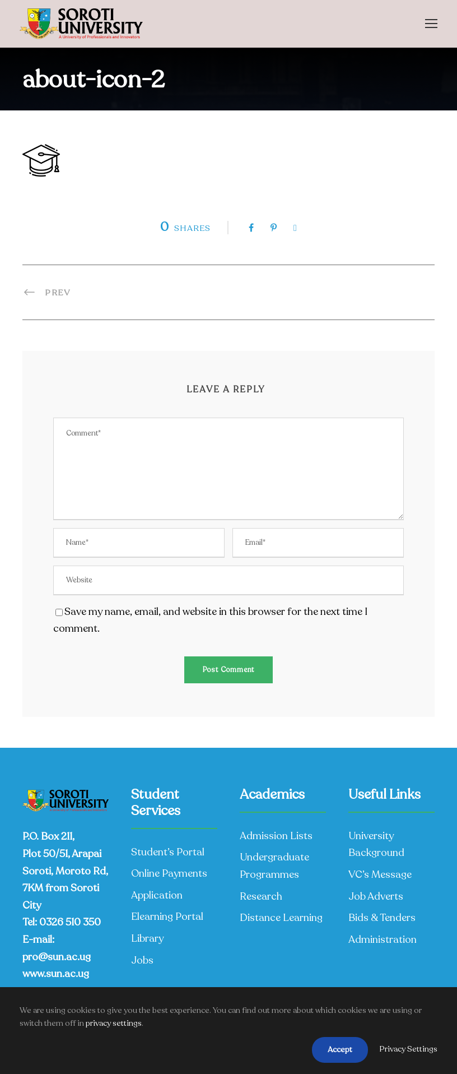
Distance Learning (281, 917)
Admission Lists (276, 835)
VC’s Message (380, 874)
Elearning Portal (167, 916)
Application (157, 895)
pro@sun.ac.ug (56, 957)
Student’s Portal (167, 852)
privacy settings (114, 1023)
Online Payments (169, 873)
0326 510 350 (70, 922)
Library (147, 938)
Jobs (142, 960)
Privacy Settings (408, 1049)
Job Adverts (375, 896)
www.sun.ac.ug (55, 973)
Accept (340, 1049)
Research (261, 896)
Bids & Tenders (382, 917)
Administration (382, 939)
